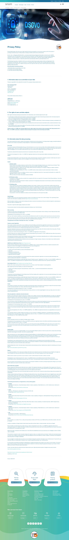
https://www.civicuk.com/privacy (32, 198)
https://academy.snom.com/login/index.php (24, 263)
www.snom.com (10, 92)
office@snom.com (11, 91)
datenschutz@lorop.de (14, 102)
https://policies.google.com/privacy (20, 398)
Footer (12, 7)
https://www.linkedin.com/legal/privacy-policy (22, 404)
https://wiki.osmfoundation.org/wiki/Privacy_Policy (17, 347)
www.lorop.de (13, 103)
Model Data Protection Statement (13, 452)
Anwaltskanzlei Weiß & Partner (26, 452)
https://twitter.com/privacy (19, 392)
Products (16, 4)
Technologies (21, 4)
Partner (32, 4)
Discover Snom (17, 7)
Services (28, 4)
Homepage (7, 7)
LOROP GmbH (14, 453)
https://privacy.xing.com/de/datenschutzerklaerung (23, 414)
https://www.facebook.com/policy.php (21, 387)
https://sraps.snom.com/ (26, 243)
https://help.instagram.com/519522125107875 (22, 410)
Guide (25, 4)
